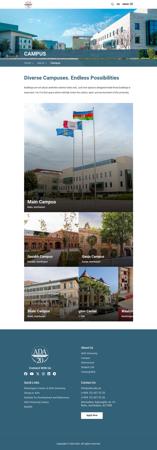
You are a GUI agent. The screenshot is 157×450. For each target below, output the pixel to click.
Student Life (87, 367)
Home (28, 63)
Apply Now (91, 415)
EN (118, 4)
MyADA (28, 406)
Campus (55, 63)
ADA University (89, 353)
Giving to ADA (32, 392)
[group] (78, 157)
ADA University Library (36, 402)
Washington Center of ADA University (44, 388)
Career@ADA (88, 371)
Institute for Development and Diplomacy (46, 397)
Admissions (87, 362)
